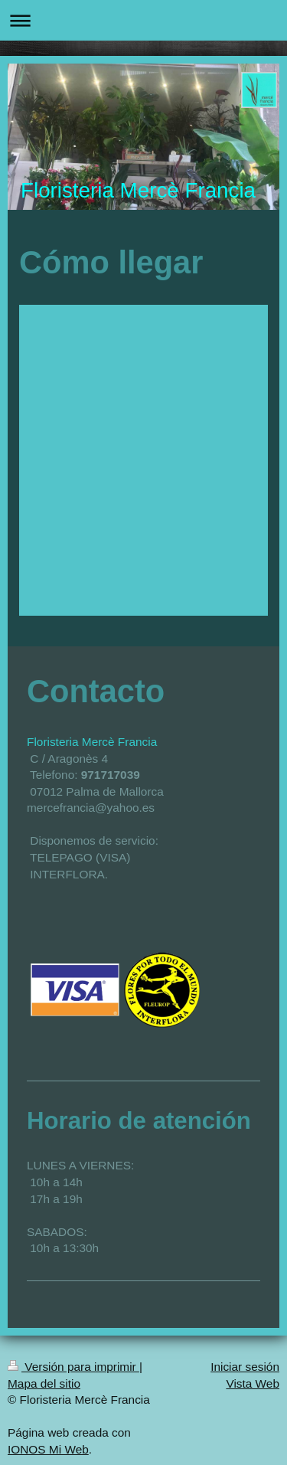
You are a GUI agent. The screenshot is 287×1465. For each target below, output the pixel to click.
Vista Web (252, 1383)
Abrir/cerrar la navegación (143, 20)
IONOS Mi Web (48, 1449)
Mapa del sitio (44, 1383)
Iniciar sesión (244, 1366)
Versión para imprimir (73, 1366)
